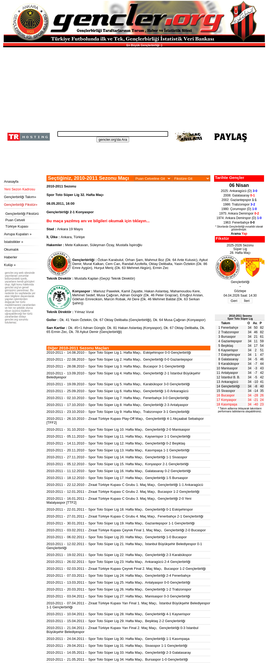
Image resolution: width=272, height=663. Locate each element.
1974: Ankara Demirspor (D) (239, 218)
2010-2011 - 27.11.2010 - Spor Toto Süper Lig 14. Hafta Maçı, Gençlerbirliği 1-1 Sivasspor (116, 457)
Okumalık (11, 249)
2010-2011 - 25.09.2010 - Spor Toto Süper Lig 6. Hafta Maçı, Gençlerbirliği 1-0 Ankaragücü (117, 391)
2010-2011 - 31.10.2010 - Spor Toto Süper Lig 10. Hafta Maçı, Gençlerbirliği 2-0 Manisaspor (118, 429)
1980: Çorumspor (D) (239, 209)
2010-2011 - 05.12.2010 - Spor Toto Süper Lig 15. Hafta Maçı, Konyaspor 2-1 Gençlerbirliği (117, 464)
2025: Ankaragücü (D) (239, 191)
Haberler (10, 257)
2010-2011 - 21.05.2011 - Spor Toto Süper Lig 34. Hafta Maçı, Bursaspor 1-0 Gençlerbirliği (117, 659)
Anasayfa (11, 181)
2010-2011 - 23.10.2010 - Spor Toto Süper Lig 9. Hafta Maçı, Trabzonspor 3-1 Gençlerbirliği (117, 412)
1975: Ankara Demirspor (239, 213)
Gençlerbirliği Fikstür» (20, 205)
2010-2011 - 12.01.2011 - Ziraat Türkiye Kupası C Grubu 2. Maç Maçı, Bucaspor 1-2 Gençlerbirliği (122, 492)
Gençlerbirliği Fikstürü (22, 214)
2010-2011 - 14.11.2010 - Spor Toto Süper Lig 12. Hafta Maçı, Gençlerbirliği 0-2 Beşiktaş (115, 443)
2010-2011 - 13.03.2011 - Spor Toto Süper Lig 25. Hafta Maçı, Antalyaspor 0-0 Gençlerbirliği (118, 582)
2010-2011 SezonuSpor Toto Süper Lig (240, 317)
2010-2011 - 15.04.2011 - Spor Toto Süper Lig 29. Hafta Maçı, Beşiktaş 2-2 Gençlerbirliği (115, 621)
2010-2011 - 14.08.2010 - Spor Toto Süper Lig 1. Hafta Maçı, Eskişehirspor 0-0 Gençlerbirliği (118, 352)
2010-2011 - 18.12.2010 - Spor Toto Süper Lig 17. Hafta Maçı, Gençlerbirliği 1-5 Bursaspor (117, 478)
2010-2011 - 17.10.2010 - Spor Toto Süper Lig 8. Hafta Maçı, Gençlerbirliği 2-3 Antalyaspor (117, 405)
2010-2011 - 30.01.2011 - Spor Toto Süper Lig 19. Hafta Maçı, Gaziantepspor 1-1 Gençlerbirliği (120, 523)
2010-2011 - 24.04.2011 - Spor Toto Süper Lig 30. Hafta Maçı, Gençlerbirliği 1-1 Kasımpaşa (117, 639)
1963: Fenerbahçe (239, 222)
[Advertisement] (133, 87)
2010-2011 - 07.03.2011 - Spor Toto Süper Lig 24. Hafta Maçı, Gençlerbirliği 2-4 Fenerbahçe (118, 576)
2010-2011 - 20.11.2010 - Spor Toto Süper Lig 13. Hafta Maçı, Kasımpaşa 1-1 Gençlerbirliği (117, 450)
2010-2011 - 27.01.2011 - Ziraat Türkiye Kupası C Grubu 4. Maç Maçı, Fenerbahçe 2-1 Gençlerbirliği (124, 516)
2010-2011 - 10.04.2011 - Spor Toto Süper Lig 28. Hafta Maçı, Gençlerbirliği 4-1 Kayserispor (118, 614)
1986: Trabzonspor (239, 204)
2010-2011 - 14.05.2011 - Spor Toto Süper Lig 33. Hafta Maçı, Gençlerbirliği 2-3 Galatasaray (118, 653)
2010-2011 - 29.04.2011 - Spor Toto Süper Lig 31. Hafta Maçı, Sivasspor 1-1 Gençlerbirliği (116, 646)
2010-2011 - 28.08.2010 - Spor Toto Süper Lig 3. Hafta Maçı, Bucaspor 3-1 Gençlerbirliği (115, 366)
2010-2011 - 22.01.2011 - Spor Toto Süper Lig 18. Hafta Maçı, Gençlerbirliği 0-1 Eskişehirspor (119, 509)
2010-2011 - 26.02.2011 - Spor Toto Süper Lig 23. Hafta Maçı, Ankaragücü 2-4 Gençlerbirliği (118, 562)
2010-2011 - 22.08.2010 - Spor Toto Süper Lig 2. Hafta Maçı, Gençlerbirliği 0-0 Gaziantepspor (119, 359)
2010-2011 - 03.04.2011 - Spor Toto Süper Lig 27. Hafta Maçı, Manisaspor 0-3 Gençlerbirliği (118, 596)
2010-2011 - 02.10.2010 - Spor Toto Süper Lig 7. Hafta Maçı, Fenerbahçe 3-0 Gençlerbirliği (117, 398)
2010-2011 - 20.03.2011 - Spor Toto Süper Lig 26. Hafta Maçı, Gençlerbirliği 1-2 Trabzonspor (118, 589)
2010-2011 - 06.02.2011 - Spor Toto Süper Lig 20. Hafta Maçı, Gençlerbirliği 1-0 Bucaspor (116, 537)
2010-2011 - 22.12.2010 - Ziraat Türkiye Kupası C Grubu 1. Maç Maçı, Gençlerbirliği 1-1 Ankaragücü (124, 485)
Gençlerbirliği (230, 386)
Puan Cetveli (15, 220)
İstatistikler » (13, 242)
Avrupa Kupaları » (18, 234)
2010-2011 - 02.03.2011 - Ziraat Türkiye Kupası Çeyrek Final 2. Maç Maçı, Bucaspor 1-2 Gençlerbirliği (126, 569)
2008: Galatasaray (239, 195)
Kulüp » (10, 265)
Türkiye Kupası (16, 226)
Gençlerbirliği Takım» (20, 197)
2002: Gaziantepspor (239, 200)
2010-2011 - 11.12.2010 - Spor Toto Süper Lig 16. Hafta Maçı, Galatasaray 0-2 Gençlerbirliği (118, 471)
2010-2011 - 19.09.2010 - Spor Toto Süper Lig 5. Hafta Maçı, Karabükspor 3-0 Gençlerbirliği (118, 384)
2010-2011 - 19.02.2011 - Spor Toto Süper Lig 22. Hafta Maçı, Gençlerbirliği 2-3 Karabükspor (119, 555)
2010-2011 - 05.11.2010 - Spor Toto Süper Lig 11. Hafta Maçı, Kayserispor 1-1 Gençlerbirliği (118, 436)
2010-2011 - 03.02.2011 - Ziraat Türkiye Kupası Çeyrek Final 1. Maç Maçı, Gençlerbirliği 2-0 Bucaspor (126, 530)
